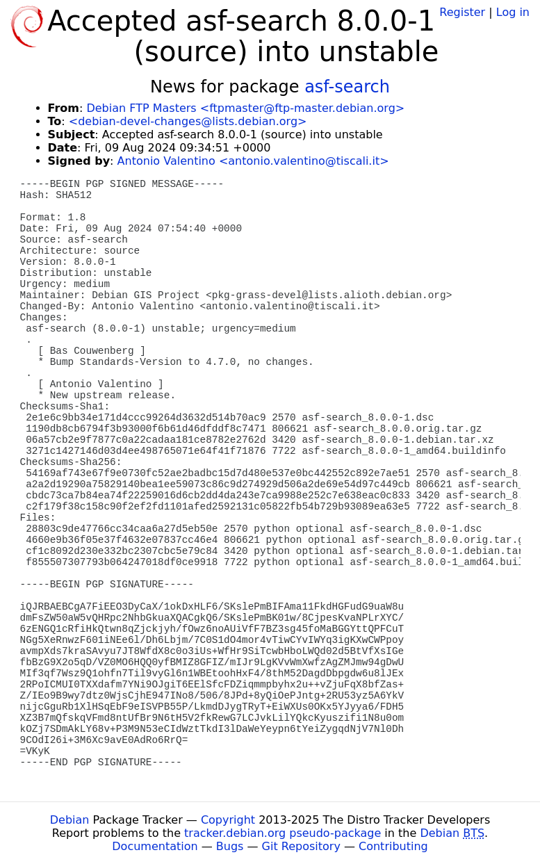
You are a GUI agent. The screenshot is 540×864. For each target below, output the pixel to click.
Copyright (228, 819)
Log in (513, 12)
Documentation (154, 846)
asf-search (347, 87)
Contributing (393, 846)
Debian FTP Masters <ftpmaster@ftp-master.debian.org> (245, 108)
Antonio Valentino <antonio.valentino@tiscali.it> (253, 161)
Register (462, 12)
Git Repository (301, 846)
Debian (70, 819)
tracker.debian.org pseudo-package (282, 833)
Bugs (230, 846)
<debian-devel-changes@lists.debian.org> (188, 121)
